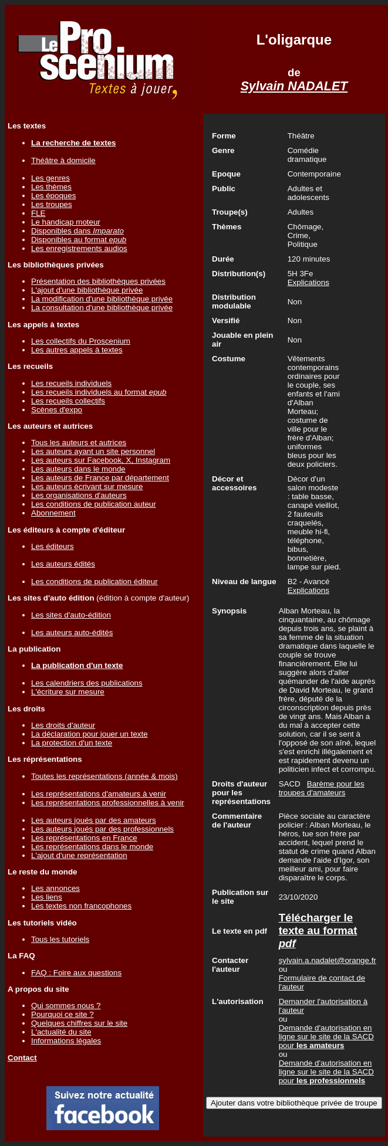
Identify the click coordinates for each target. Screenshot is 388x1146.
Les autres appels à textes (77, 349)
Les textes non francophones (81, 905)
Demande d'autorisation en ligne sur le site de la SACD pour (326, 1036)
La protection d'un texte (71, 742)
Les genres (50, 178)
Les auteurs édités (63, 564)
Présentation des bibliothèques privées (98, 281)
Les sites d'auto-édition (71, 615)
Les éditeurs (52, 546)
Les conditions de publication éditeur (94, 581)
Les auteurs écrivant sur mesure (87, 486)
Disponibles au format (78, 239)
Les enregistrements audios (79, 248)
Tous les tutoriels (60, 939)
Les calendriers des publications (87, 683)
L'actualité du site (61, 1032)
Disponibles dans (77, 230)
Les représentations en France (84, 837)
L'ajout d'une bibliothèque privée (87, 290)
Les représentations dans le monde (92, 846)
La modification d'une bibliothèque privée (102, 298)
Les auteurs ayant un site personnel (93, 451)
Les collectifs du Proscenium (80, 341)
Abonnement (53, 512)
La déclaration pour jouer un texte (89, 734)
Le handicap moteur (65, 222)
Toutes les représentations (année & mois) (104, 776)
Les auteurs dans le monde (78, 468)
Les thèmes (51, 186)
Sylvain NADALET (294, 86)
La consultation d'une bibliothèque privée (102, 307)
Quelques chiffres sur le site (79, 1023)
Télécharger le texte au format (318, 930)
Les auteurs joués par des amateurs (93, 820)
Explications (308, 282)
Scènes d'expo (56, 409)
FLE (38, 213)
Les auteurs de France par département (100, 477)
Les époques (53, 195)
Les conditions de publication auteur (93, 504)
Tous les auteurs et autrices (78, 442)
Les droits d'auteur (63, 725)
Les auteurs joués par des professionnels (102, 829)
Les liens (46, 897)
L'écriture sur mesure (67, 691)
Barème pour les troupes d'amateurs (322, 788)
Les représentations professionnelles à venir (107, 802)
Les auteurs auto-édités (72, 632)
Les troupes (51, 204)
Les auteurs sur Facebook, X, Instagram (100, 460)
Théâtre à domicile (63, 160)
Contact (22, 1057)
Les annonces (55, 888)
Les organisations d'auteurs (79, 495)
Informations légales (66, 1040)
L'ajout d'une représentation (79, 855)
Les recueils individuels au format (98, 392)
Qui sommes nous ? (66, 1005)
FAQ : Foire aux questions (76, 972)
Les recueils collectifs (68, 400)
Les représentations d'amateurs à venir (98, 793)
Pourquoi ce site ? (62, 1014)
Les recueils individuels (71, 383)
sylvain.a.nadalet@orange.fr (327, 960)
